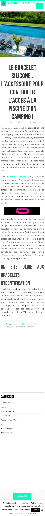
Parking (4, 415)
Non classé (5, 411)
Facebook (32, 324)
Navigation (39, 6)
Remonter (22, 496)
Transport (5, 433)
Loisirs (3, 407)
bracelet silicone (17, 176)
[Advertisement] (22, 367)
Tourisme (5, 428)
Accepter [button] (36, 510)
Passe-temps (30, 122)
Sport (3, 424)
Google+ (9, 326)
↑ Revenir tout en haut (25, 326)
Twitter (21, 324)
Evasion (4, 402)
